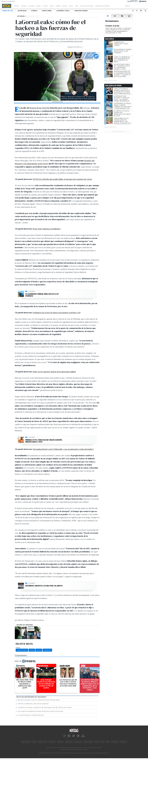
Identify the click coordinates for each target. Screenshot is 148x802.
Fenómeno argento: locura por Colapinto (44, 586)
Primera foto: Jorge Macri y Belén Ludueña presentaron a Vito (43, 441)
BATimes (123, 742)
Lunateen (115, 742)
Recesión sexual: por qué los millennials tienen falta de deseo (39, 700)
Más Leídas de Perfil (113, 85)
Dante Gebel (47, 10)
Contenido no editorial (118, 6)
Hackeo (38, 650)
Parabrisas (78, 742)
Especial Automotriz (99, 6)
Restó (81, 6)
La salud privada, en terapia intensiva (31, 715)
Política (17, 6)
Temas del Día (7, 10)
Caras (34, 742)
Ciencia (58, 6)
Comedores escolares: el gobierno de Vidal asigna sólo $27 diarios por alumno (45, 707)
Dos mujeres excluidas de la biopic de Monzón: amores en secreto (40, 711)
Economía (34, 6)
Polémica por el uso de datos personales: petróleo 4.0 (56, 312)
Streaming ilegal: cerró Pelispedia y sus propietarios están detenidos (63, 449)
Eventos (74, 6)
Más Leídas (109, 39)
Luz (102, 742)
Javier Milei (22, 10)
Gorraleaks (47, 650)
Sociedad (25, 6)
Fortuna (52, 742)
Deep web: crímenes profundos (46, 228)
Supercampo (88, 742)
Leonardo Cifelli (63, 10)
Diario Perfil (26, 742)
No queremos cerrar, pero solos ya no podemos (42, 295)
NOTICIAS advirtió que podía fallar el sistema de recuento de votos (62, 179)
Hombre (60, 742)
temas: (18, 648)
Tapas (87, 6)
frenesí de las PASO (38, 108)
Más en (25, 661)
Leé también (31, 291)
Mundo (43, 6)
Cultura (50, 6)
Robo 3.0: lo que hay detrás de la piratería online (54, 371)
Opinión (66, 6)
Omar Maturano (81, 10)
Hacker (32, 650)
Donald (34, 10)
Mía (108, 742)
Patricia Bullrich (22, 650)
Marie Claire (43, 742)
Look (96, 742)
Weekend (69, 742)
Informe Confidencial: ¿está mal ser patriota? (33, 704)
